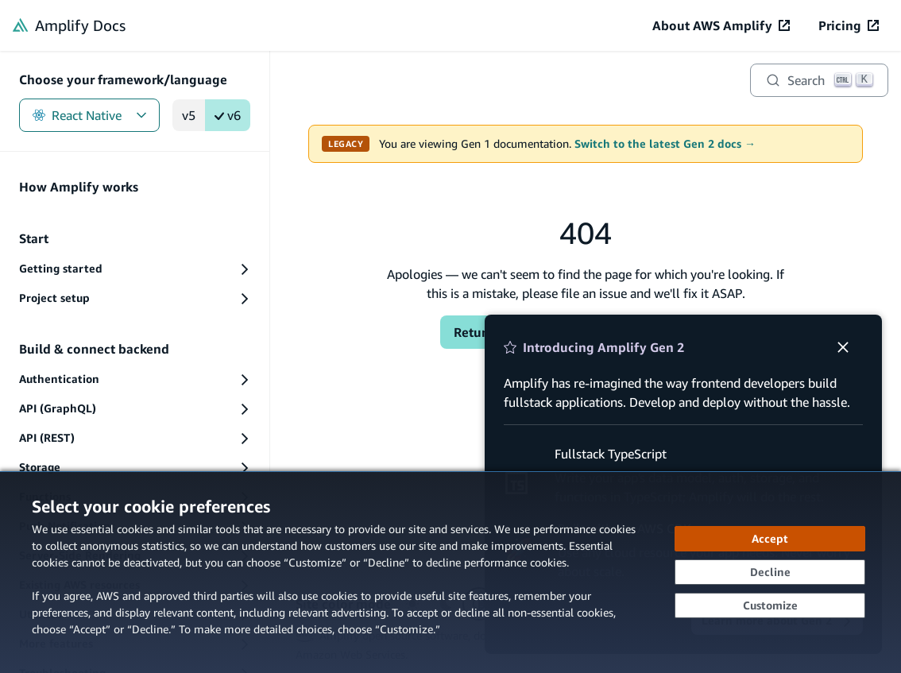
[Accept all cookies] (770, 538)
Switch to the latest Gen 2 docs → (665, 144)
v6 (228, 115)
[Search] (819, 80)
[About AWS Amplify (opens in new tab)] (721, 25)
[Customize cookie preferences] (770, 605)
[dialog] (450, 572)
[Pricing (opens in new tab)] (848, 25)
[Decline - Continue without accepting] (770, 572)
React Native (89, 115)
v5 (188, 115)
